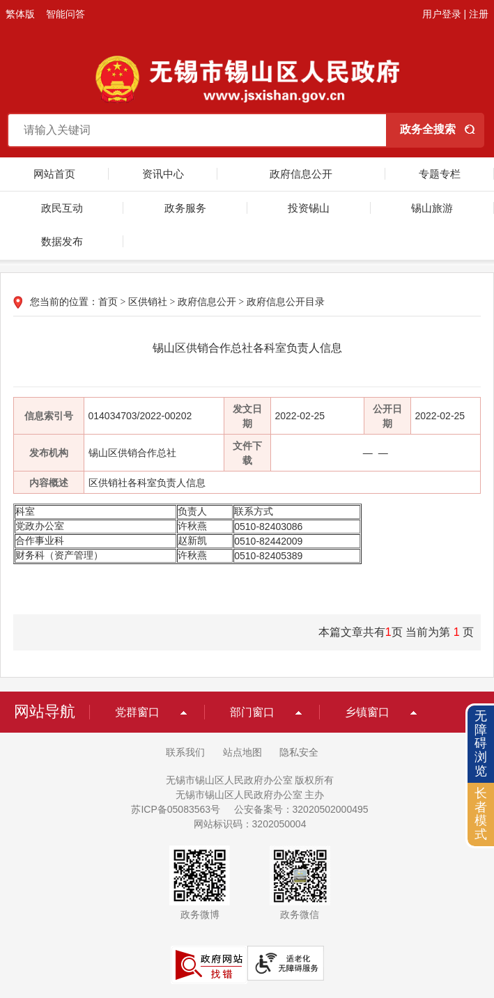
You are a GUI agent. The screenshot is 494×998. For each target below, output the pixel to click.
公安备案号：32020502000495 (301, 809)
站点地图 (242, 752)
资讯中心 (163, 174)
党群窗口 (137, 712)
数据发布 (62, 241)
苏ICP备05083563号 (175, 809)
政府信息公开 (301, 174)
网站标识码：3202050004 (250, 823)
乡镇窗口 (367, 712)
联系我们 (185, 752)
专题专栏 (440, 174)
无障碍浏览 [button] (480, 743)
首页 (108, 302)
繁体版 (20, 14)
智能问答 (65, 14)
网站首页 (54, 174)
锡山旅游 (432, 208)
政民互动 (62, 208)
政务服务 (185, 208)
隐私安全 (298, 752)
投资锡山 (309, 208)
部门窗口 (252, 712)
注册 (478, 14)
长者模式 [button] (480, 813)
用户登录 (441, 14)
